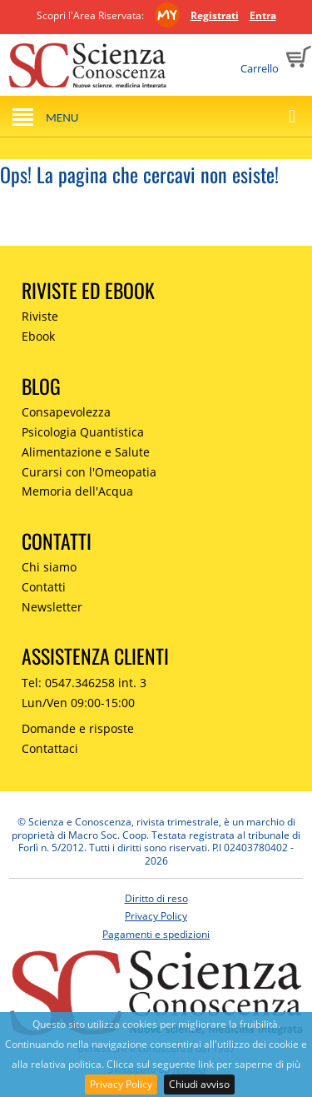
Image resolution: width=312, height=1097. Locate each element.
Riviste (40, 316)
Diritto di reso (156, 898)
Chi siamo (49, 567)
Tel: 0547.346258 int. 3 (84, 683)
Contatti (44, 587)
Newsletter (52, 607)
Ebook (38, 336)
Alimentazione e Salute (86, 452)
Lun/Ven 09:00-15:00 (78, 703)
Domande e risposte (78, 728)
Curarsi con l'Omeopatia (89, 472)
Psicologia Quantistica (83, 432)
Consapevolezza (66, 412)
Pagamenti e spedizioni (156, 934)
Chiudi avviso (199, 1084)
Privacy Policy (121, 1084)
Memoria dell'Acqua (77, 491)
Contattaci (50, 748)
